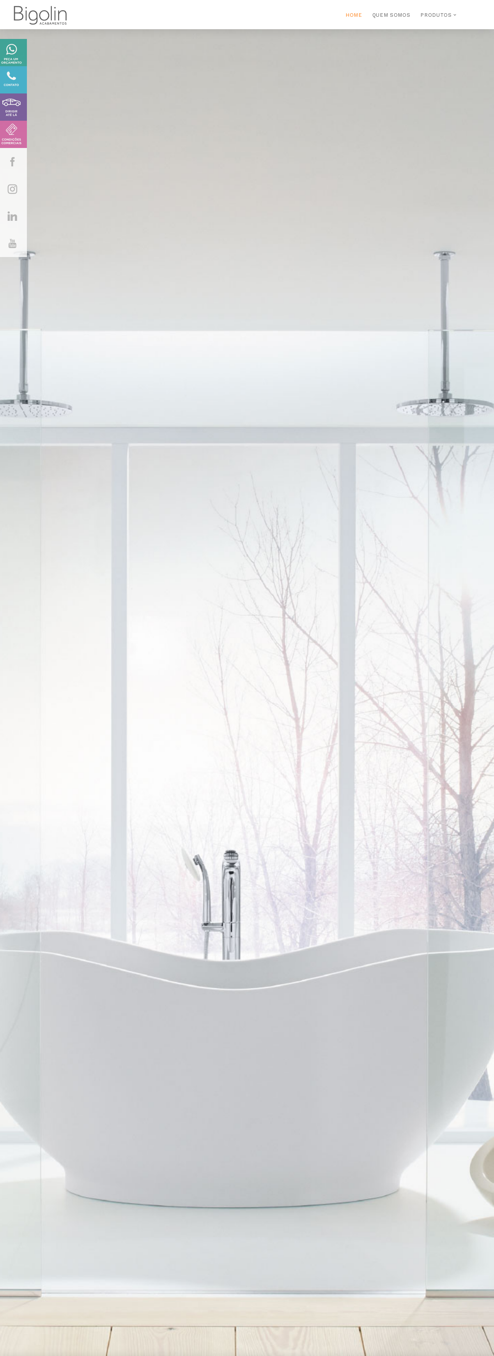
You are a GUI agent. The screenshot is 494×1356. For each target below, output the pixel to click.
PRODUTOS (436, 15)
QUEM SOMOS (391, 15)
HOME (353, 15)
